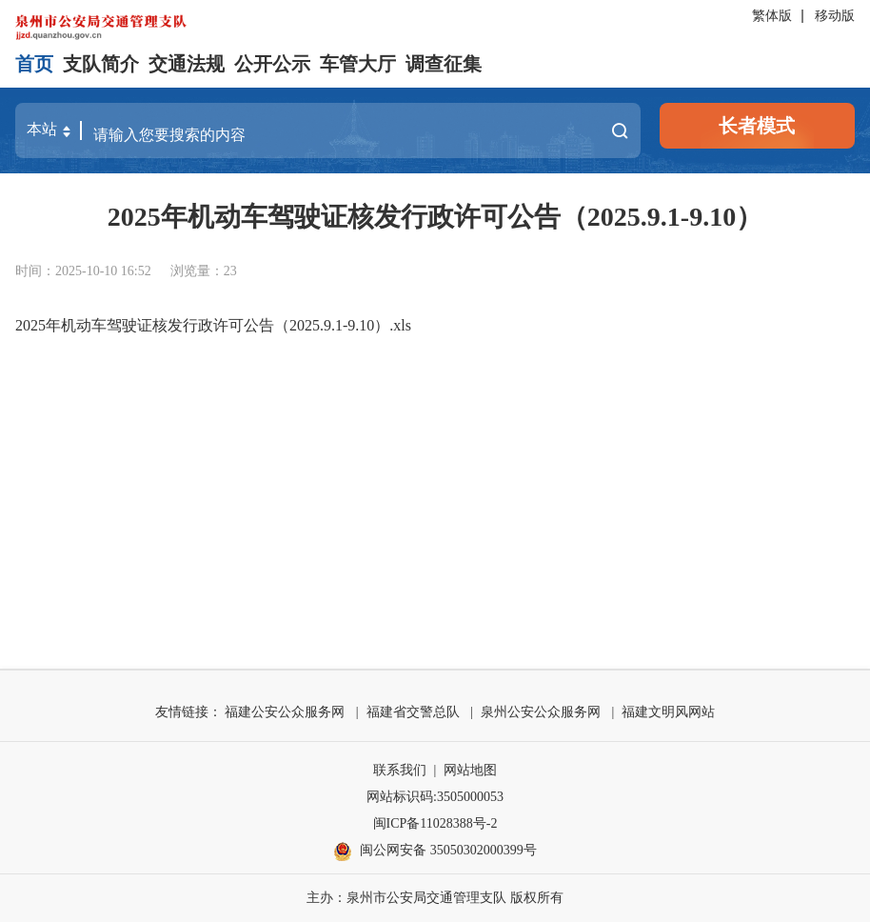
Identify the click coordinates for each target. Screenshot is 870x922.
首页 (34, 63)
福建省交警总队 (413, 712)
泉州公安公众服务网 (541, 712)
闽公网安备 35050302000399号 (435, 851)
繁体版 (772, 16)
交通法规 (186, 63)
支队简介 (101, 63)
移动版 (835, 16)
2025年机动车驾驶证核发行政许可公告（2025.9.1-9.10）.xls (213, 325)
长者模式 (757, 125)
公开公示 (272, 63)
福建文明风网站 (668, 712)
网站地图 (470, 770)
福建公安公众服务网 (285, 712)
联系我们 (399, 770)
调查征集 (443, 63)
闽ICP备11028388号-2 (435, 823)
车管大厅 (358, 63)
